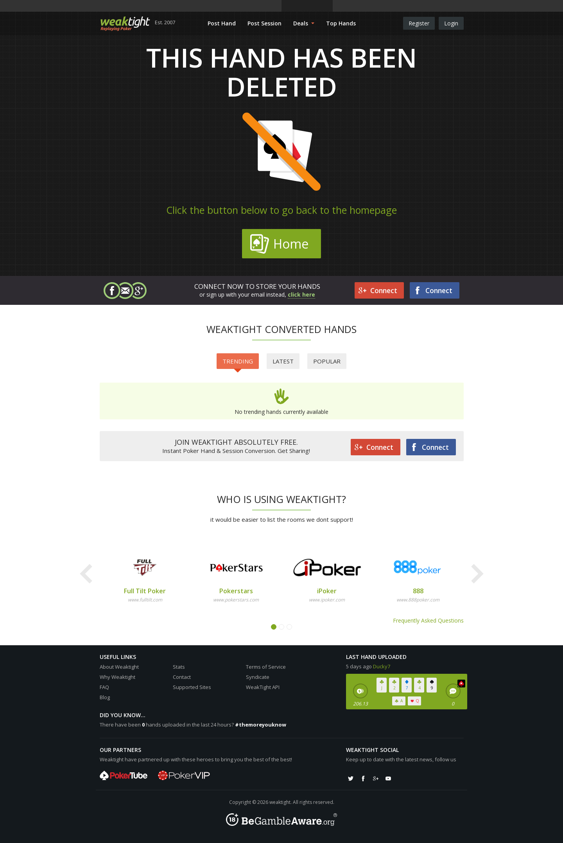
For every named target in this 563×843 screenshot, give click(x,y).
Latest (283, 361)
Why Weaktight (117, 676)
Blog (105, 697)
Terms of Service (266, 666)
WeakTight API (263, 687)
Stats (179, 666)
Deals (303, 23)
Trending (237, 363)
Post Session (264, 23)
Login (451, 23)
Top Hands (341, 23)
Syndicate (257, 676)
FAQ (104, 687)
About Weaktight (119, 666)
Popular (327, 361)
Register (419, 23)
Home (279, 244)
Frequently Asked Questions (428, 620)
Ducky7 (381, 666)
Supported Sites (192, 687)
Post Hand (222, 23)
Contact (182, 676)
